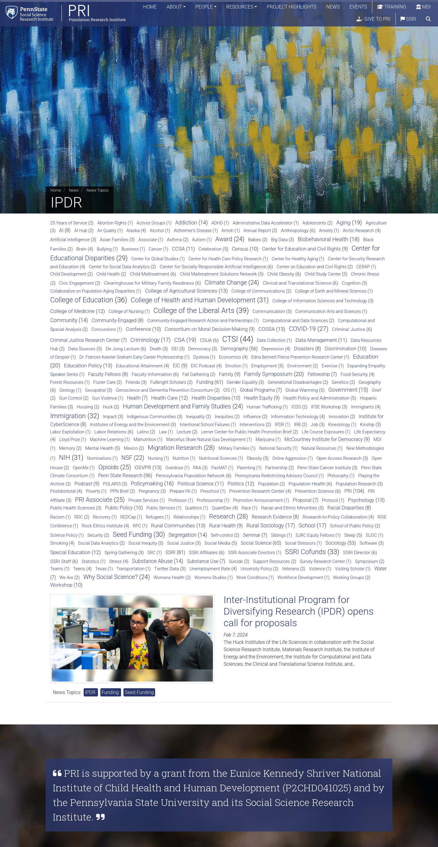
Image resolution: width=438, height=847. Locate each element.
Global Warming (302, 390)
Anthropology (294, 230)
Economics (230, 357)
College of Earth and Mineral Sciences (331, 291)
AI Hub (80, 230)
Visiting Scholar (349, 568)
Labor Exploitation (67, 431)
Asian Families (114, 239)
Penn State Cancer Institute (324, 467)
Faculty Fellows (104, 374)
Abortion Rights (112, 222)
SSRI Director (356, 552)
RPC (137, 525)
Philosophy (337, 475)
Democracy (199, 349)
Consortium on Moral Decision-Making (206, 329)
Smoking (59, 543)
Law (163, 431)
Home (150, 7)
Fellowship (319, 374)
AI (61, 230)
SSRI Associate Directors (251, 552)
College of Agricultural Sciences (181, 291)
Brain (81, 249)
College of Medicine (72, 311)
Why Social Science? (110, 577)
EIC (176, 366)
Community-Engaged (114, 320)
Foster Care (104, 382)
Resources (239, 7)
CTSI (230, 339)
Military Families (233, 448)
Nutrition (180, 458)
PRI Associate (94, 499)
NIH (64, 457)
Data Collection (271, 340)
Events (358, 7)
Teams (56, 568)
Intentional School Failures (205, 424)
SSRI (408, 20)
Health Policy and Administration (316, 398)
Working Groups (348, 577)
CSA (179, 340)
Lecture (184, 432)
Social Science (256, 543)
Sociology (335, 543)
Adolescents (314, 223)
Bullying (104, 249)
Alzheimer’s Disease (192, 230)
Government (342, 390)
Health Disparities (211, 398)
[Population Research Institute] (63, 13)
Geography (370, 382)
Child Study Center (323, 274)
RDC (79, 517)
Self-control (222, 535)
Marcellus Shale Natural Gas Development (206, 439)
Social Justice (180, 543)
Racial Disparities (346, 508)
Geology (67, 390)
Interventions (252, 424)
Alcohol (157, 230)
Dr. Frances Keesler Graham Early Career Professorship (131, 357)
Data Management (316, 340)
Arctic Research (358, 230)
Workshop (61, 585)
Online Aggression (289, 458)
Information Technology (294, 416)
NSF (126, 457)
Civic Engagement (76, 283)
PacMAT (219, 467)
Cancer (155, 249)
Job (314, 424)
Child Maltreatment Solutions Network (218, 274)
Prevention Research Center (256, 491)
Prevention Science (314, 491)
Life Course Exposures (323, 431)
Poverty (93, 491)
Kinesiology (339, 424)
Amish (227, 230)
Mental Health (99, 448)
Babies (254, 239)
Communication (268, 311)
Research (222, 516)
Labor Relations (110, 432)
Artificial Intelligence (70, 239)
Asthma (174, 239)
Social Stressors (300, 543)
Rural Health (222, 526)
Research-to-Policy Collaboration (335, 517)
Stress (115, 561)
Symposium (366, 561)
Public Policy (119, 508)
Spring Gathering (120, 552)
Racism (57, 517)
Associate (147, 239)
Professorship (210, 500)
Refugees (155, 517)
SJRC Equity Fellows (315, 535)
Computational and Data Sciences (295, 320)
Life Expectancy (369, 432)
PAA (197, 467)
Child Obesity (280, 274)
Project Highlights (292, 7)
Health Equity (258, 398)
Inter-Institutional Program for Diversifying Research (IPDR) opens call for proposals (299, 611)
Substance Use (202, 561)
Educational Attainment (139, 366)
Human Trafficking (264, 406)
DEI (175, 349)
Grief (376, 390)
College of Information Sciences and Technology (319, 301)
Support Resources (271, 561)
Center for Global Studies (155, 258)
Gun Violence (104, 398)
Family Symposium (268, 373)
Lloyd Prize (69, 439)
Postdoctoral (63, 491)
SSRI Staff (60, 561)
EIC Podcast (203, 366)
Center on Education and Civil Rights (311, 266)
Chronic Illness (365, 274)
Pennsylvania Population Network (190, 475)
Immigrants (362, 407)
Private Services (143, 500)
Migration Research (175, 447)
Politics (236, 484)
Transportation (130, 568)
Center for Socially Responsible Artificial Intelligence (213, 266)
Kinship (367, 424)
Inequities (224, 416)
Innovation (338, 416)
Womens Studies (210, 577)
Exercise (330, 365)
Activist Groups (151, 222)
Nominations (99, 458)
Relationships (186, 517)
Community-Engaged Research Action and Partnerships (200, 320)
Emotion (233, 365)
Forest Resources (66, 382)
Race (246, 507)
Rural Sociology (265, 525)
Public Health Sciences (72, 508)
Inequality (195, 416)
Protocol (330, 500)
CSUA (206, 340)
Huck (108, 407)
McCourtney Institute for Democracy (323, 439)
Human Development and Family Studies (177, 406)
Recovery (101, 517)
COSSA (267, 329)
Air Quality (106, 230)
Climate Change (226, 282)
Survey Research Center (322, 561)
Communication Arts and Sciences (328, 311)
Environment (299, 366)
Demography (234, 349)
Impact (109, 416)
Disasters (304, 349)
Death (156, 349)
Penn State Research (120, 475)
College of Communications (258, 291)
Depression (272, 349)
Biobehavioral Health (323, 239)
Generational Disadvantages (295, 382)
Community (63, 320)
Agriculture (376, 223)
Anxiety (326, 230)
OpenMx (81, 467)
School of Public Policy (352, 526)
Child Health (108, 274)
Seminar (251, 535)
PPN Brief (119, 491)
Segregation (182, 535)
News (333, 7)
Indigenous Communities (151, 416)
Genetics (340, 382)
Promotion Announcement (258, 500)
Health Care (164, 398)
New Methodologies (365, 448)
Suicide (236, 561)
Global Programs (257, 390)
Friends (133, 382)
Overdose (174, 467)
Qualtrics (193, 507)
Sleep (350, 535)
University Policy (256, 568)
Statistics (90, 561)
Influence (252, 416)
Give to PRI (373, 20)
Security (95, 535)
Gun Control (70, 398)
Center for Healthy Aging (295, 258)
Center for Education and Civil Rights (301, 249)
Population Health (307, 484)
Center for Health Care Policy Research (225, 258)
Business (130, 249)
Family (226, 374)
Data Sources (81, 349)
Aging (343, 222)
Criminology (145, 340)
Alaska (133, 230)
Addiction (186, 223)
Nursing (155, 458)
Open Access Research (339, 458)
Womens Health (169, 577)
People (204, 7)
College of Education (81, 300)
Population (268, 484)
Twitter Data (166, 568)
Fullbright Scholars (168, 382)
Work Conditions (252, 577)
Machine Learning (106, 439)
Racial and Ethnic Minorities (289, 508)
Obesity (254, 458)
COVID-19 (302, 328)
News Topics (98, 190)
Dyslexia (201, 357)
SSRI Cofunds (305, 552)
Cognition (351, 283)
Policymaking (147, 483)
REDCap (128, 517)
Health (134, 398)
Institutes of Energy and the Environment (129, 424)
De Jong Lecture (122, 349)
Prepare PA (179, 491)
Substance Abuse (152, 561)
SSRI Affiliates (203, 552)
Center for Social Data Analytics (119, 266)
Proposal (302, 500)
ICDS (296, 407)
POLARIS (112, 484)
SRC (151, 552)
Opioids (109, 467)
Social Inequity (142, 543)
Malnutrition (145, 439)
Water (380, 568)
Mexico (131, 448)
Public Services (160, 507)
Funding (205, 382)
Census (240, 249)
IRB (297, 424)
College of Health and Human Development (193, 300)
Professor (178, 500)
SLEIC (371, 535)
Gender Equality (242, 382)
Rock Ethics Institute (102, 526)
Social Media (217, 543)
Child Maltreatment (149, 274)
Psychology (361, 500)
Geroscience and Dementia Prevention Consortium (164, 390)
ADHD (217, 222)
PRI (348, 491)
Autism (198, 239)
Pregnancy (149, 491)
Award (223, 239)
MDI (423, 7)
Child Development (68, 274)
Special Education (70, 552)
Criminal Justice (348, 329)
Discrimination (340, 349)
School (307, 525)
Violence (317, 568)
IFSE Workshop (326, 407)
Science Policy (64, 535)
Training (391, 7)
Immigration (68, 416)
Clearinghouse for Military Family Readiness (149, 283)
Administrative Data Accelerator (263, 222)
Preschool (209, 491)
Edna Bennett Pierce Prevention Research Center (297, 357)
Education (365, 356)
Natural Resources (318, 448)
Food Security (354, 374)
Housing (85, 407)
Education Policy (83, 366)
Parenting (246, 467)
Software (368, 543)
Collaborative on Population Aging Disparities (92, 291)
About (174, 7)
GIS (226, 390)
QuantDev (221, 508)
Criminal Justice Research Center (85, 340)
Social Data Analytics (98, 543)
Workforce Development (300, 577)
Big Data (279, 239)
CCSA (178, 249)
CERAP (363, 266)
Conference (138, 329)
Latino (143, 432)
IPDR (279, 424)
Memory (67, 448)
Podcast (83, 484)
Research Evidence (272, 517)
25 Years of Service (68, 223)
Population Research (356, 484)
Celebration (210, 249)
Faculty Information (152, 374)
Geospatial (95, 390)
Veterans (290, 568)
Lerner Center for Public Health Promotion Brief (246, 432)
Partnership (276, 467)
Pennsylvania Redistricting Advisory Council (276, 475)
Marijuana (264, 439)
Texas (100, 568)
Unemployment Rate (209, 568)
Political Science (195, 484)
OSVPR (143, 467)
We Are (66, 577)
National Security (275, 448)
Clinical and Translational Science (297, 283)
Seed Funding (132, 534)
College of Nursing (126, 311)
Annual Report (257, 230)
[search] (428, 20)
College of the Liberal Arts (193, 310)
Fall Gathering (195, 374)
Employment (264, 366)
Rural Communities (173, 525)
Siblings (278, 535)
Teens (79, 568)
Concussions (103, 329)
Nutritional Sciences (218, 458)
